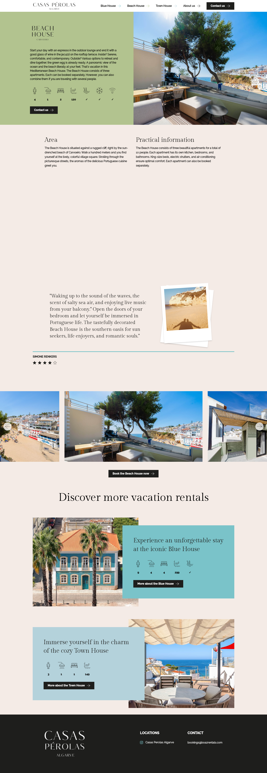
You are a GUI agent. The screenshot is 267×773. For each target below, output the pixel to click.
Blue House (111, 6)
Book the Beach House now (133, 473)
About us (191, 6)
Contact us (220, 6)
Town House (166, 6)
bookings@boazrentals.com (204, 742)
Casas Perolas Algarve (157, 742)
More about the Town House (69, 685)
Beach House (138, 6)
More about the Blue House (158, 584)
